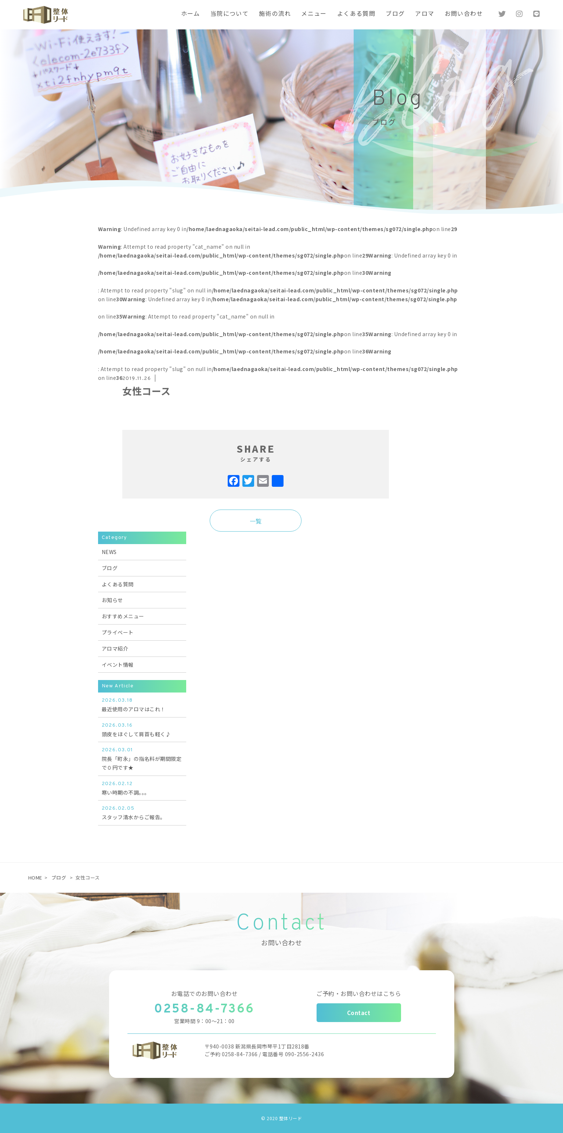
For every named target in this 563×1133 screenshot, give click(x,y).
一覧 (256, 521)
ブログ (110, 568)
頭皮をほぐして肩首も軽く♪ (142, 729)
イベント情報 (118, 664)
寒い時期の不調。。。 (142, 788)
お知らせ (112, 600)
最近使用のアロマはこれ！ (142, 704)
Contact (359, 1013)
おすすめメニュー (123, 616)
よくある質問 (118, 584)
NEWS (109, 551)
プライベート (118, 632)
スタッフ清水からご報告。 (142, 812)
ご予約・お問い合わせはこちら (358, 993)
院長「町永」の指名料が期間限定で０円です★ (142, 758)
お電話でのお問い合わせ (204, 993)
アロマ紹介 (115, 648)
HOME (35, 877)
